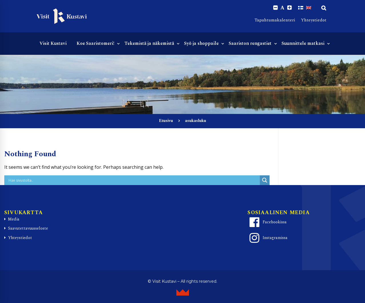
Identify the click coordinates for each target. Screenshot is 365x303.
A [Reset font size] (282, 8)
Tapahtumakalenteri (275, 20)
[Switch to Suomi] (301, 8)
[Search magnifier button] (265, 180)
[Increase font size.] (289, 8)
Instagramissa (268, 238)
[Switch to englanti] (309, 8)
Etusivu (166, 121)
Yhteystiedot (313, 20)
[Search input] (133, 180)
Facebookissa (267, 222)
